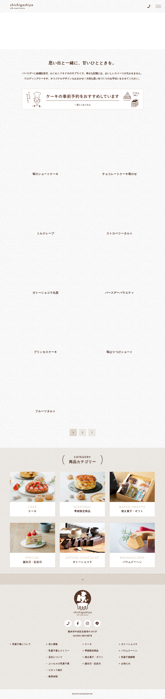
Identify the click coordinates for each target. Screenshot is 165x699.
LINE (97, 623)
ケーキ (88, 644)
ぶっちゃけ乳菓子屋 (58, 664)
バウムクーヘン (129, 651)
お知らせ (126, 664)
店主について (55, 657)
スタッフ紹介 (55, 670)
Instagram (87, 623)
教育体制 (53, 676)
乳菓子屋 (21, 6)
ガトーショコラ (129, 644)
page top (82, 579)
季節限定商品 (92, 651)
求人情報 (53, 644)
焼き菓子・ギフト (94, 657)
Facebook (77, 623)
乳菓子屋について (21, 644)
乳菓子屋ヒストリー (58, 651)
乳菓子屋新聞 (128, 657)
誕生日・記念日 (93, 664)
